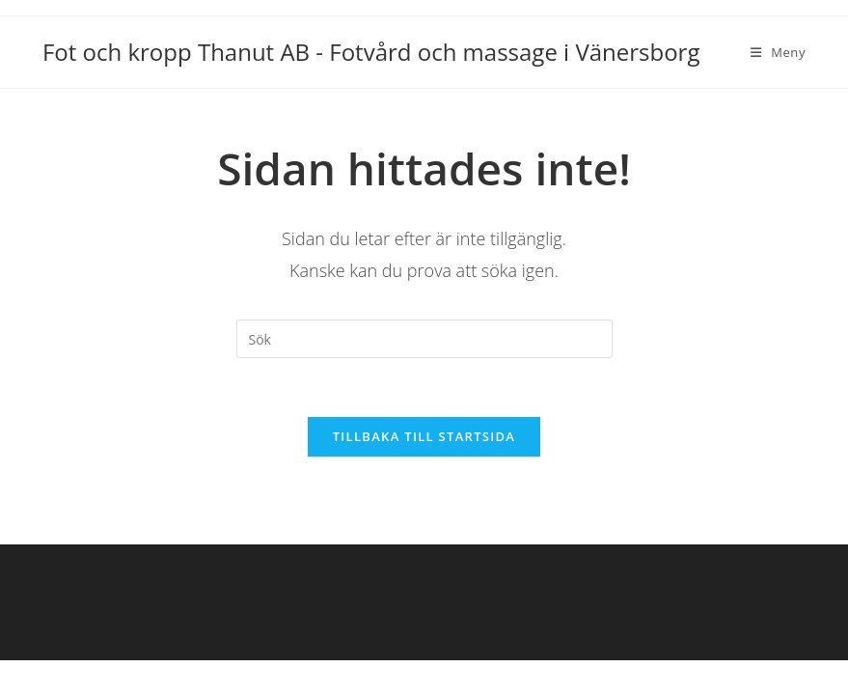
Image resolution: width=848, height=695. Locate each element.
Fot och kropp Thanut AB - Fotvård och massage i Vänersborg (371, 52)
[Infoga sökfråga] (424, 339)
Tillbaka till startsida (424, 436)
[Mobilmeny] (778, 52)
